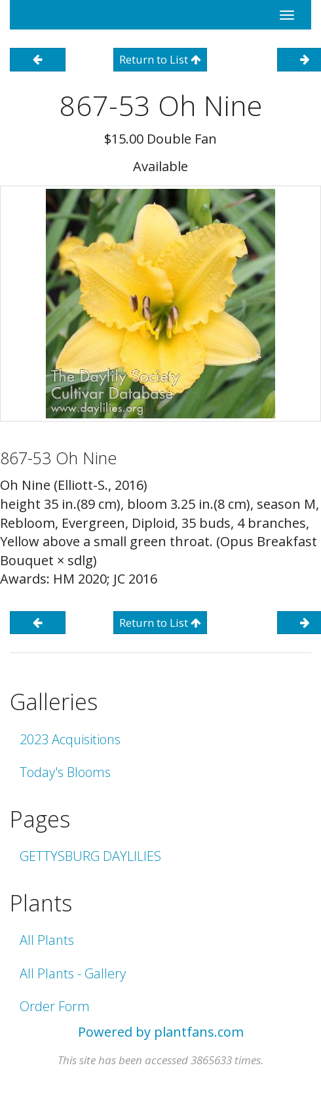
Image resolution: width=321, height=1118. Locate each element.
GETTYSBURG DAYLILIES (90, 856)
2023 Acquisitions (70, 739)
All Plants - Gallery (73, 973)
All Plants (47, 940)
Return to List (160, 59)
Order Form (55, 1006)
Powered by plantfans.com (161, 1032)
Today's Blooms (65, 772)
